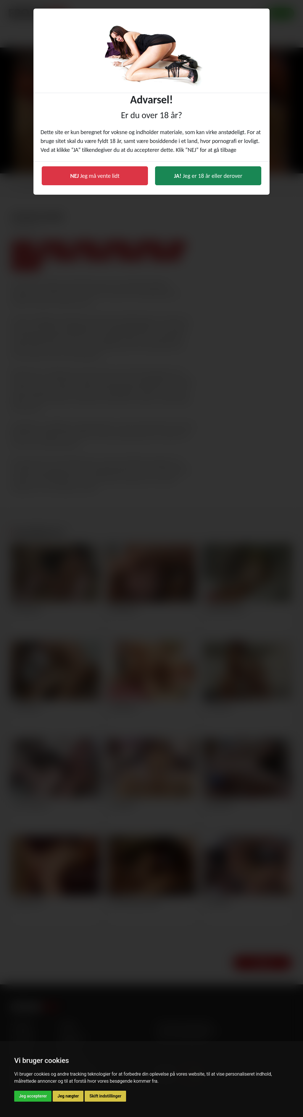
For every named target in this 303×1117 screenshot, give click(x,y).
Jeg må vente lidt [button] (95, 175)
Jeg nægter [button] (68, 1096)
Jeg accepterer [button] (33, 1096)
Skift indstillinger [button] (105, 1096)
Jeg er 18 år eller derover (208, 175)
